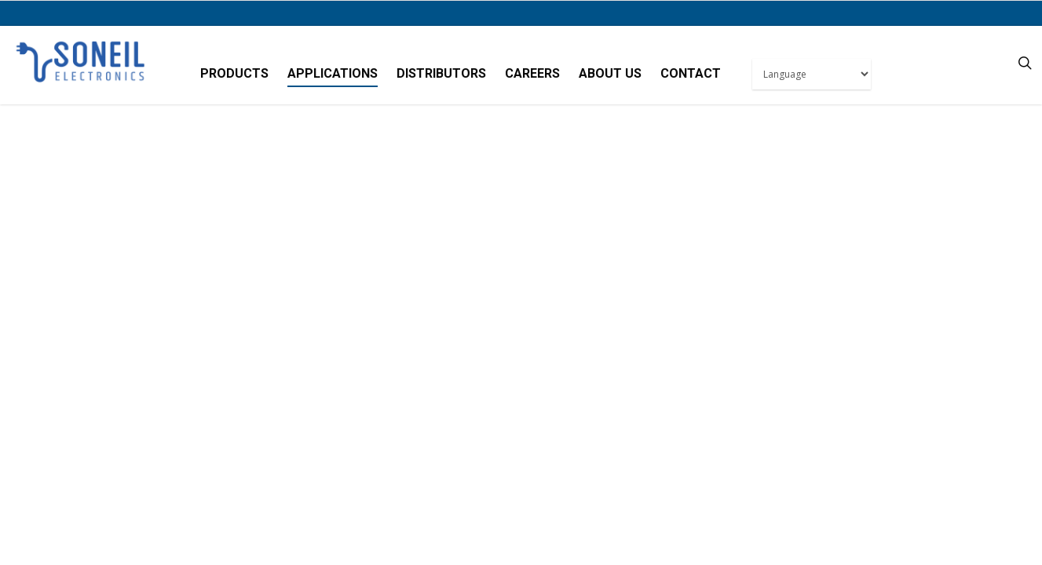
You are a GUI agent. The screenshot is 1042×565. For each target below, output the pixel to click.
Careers (532, 73)
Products (234, 73)
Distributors (441, 73)
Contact (690, 73)
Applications (332, 73)
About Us (610, 73)
